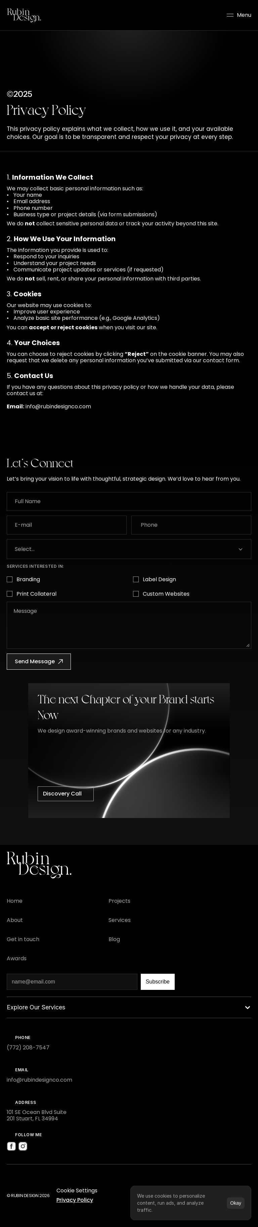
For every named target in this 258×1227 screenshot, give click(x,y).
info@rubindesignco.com (58, 412)
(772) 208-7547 (28, 1047)
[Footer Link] (15, 901)
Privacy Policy (74, 1200)
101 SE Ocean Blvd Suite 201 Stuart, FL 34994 (37, 1115)
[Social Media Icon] (11, 1146)
